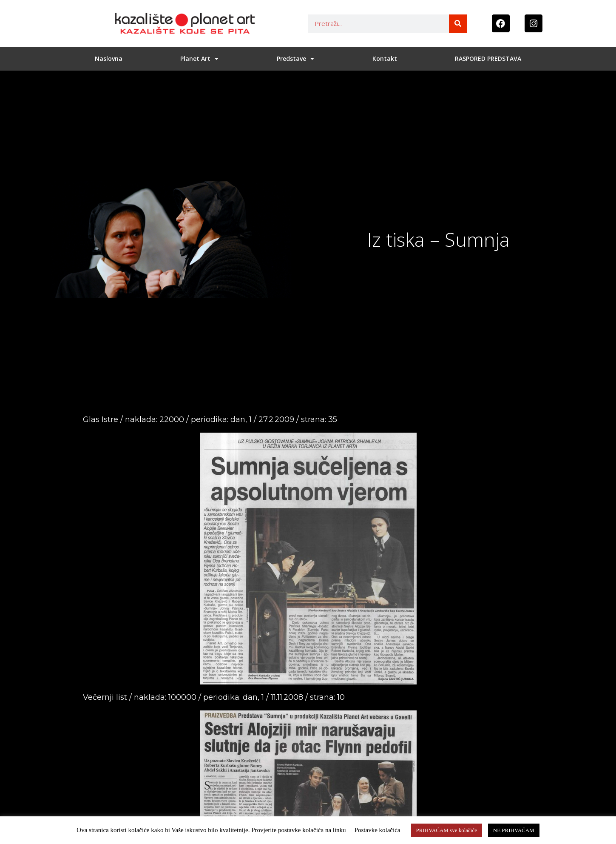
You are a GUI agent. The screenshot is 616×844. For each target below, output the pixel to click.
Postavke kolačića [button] (377, 830)
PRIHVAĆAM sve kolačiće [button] (446, 830)
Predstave (295, 58)
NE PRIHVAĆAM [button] (513, 830)
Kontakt (384, 58)
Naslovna (108, 58)
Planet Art (199, 58)
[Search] (458, 23)
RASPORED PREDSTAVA (488, 58)
